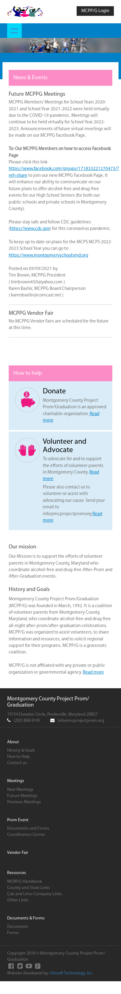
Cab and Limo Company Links (34, 894)
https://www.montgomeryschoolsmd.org (48, 255)
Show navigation (14, 30)
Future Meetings (22, 796)
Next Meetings (20, 789)
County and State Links (28, 888)
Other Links (18, 900)
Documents (18, 926)
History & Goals (21, 750)
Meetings (15, 781)
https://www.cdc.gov (30, 229)
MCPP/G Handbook (24, 881)
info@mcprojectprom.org (81, 720)
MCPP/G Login (95, 11)
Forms (13, 933)
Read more (93, 672)
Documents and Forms (28, 828)
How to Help (18, 756)
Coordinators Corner (26, 834)
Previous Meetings (24, 802)
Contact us (17, 763)
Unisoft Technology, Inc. (71, 973)
